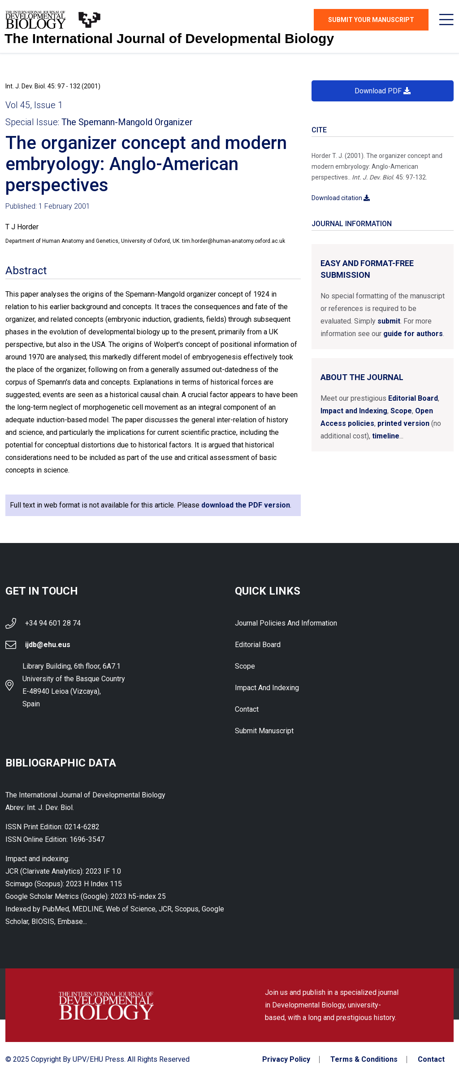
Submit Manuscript (264, 731)
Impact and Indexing (353, 411)
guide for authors (413, 333)
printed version (403, 423)
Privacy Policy (286, 1059)
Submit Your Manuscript (371, 19)
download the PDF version (245, 505)
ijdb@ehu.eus (47, 644)
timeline (385, 436)
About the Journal (361, 377)
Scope (401, 411)
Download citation (341, 197)
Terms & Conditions (364, 1059)
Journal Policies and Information (286, 623)
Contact (247, 709)
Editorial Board (413, 398)
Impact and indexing (267, 687)
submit (388, 321)
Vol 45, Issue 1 (34, 105)
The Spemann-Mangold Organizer (127, 122)
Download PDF (383, 91)
